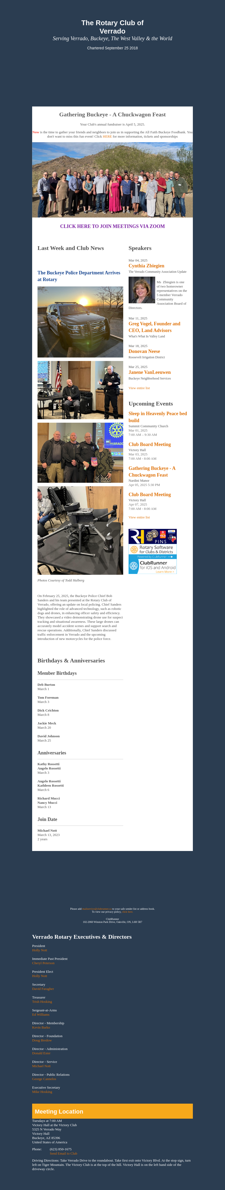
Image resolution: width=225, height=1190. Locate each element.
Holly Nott (39, 950)
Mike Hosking (42, 1092)
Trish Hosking (42, 1002)
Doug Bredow (42, 1040)
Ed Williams (41, 1014)
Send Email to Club (63, 1153)
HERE (107, 136)
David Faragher (43, 989)
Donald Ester (41, 1053)
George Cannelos (44, 1079)
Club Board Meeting (150, 444)
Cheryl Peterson (43, 963)
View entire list (139, 388)
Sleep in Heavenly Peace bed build (158, 417)
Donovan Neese (144, 351)
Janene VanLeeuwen (150, 372)
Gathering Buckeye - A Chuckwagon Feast (152, 472)
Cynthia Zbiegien (146, 265)
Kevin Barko (41, 1027)
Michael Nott (41, 1066)
